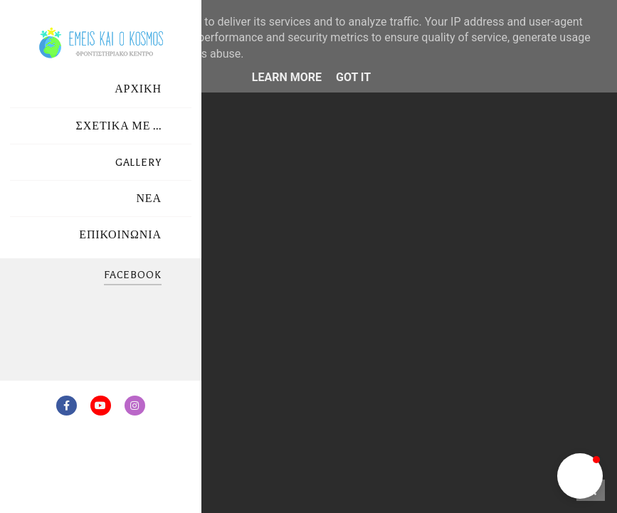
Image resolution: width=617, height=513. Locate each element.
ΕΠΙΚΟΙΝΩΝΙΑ (120, 235)
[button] (580, 476)
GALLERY (138, 163)
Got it (353, 77)
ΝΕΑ (149, 199)
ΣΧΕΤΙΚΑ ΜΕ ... (119, 126)
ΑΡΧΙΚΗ (138, 89)
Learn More (287, 77)
